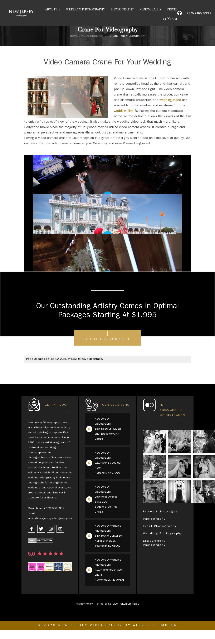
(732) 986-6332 (54, 508)
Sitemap (125, 604)
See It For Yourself (107, 339)
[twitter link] (41, 529)
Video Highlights (93, 36)
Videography (151, 10)
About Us (52, 10)
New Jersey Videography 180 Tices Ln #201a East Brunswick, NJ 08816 (108, 429)
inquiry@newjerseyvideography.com (50, 518)
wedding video (170, 100)
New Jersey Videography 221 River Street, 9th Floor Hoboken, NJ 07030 (108, 463)
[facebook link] (31, 529)
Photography (122, 10)
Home (74, 36)
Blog (136, 604)
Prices (172, 10)
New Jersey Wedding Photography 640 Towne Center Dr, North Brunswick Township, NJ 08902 (109, 536)
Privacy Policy (84, 604)
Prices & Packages (160, 511)
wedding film (123, 111)
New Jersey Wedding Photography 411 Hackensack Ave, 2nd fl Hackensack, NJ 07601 (109, 569)
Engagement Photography (154, 543)
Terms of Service (106, 604)
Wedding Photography (85, 10)
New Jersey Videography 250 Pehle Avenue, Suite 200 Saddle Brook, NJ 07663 (106, 499)
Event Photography (160, 526)
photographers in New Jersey (47, 457)
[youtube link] (60, 529)
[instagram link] (50, 529)
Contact (170, 19)
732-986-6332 (199, 14)
